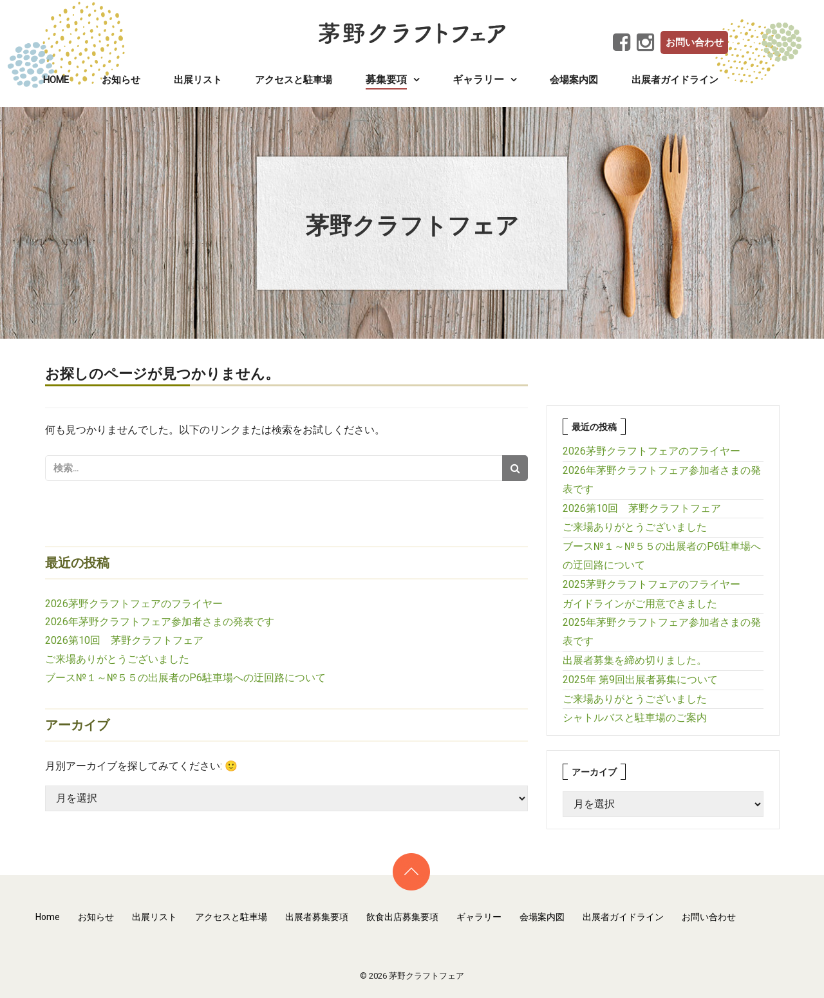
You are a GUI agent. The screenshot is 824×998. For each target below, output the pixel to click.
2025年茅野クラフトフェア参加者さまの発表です (662, 631)
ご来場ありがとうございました (117, 659)
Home (56, 80)
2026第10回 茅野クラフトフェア (124, 640)
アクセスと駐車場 (293, 80)
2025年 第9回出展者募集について (640, 679)
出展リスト (198, 80)
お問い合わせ (695, 42)
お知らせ (121, 80)
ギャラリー (478, 917)
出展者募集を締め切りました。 (635, 660)
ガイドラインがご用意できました (640, 604)
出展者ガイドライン (675, 80)
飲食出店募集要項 (402, 917)
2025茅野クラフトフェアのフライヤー (651, 584)
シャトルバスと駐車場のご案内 (635, 717)
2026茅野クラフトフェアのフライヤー (134, 604)
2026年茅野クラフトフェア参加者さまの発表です (159, 622)
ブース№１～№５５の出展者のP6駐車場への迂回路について (185, 678)
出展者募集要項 (316, 917)
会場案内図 (574, 80)
